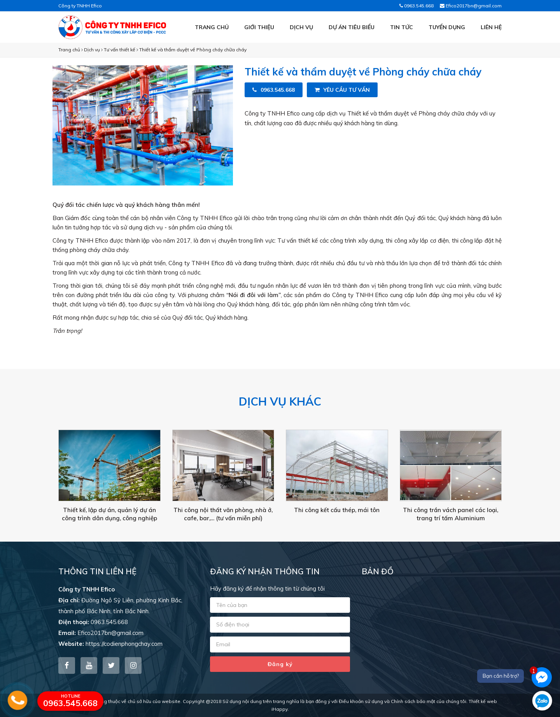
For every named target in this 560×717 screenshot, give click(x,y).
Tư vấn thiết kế (119, 49)
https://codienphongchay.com (124, 643)
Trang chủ (212, 27)
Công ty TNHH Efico (80, 6)
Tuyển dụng (447, 27)
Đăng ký (280, 664)
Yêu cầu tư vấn (342, 89)
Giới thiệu (259, 27)
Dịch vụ (301, 27)
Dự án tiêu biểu (351, 27)
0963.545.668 (416, 6)
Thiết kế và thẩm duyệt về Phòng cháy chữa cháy (193, 49)
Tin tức (401, 27)
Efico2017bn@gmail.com (471, 6)
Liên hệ (491, 27)
